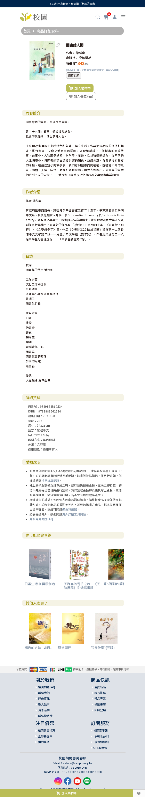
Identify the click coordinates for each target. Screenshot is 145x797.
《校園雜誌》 (102, 742)
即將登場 (100, 710)
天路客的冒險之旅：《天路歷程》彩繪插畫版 (82, 585)
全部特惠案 (45, 736)
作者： (70, 53)
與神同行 (64, 647)
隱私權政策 (45, 716)
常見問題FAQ (46, 687)
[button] (98, 17)
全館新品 (100, 687)
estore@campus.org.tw (77, 763)
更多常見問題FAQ (41, 519)
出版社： (72, 58)
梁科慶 (80, 53)
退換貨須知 (69, 509)
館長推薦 (100, 693)
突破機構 (85, 58)
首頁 (27, 31)
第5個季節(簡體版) (116, 583)
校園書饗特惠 (46, 730)
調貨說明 (73, 75)
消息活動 (44, 710)
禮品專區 (100, 698)
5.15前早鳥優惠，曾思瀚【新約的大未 (72, 4)
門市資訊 (44, 698)
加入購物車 (80, 88)
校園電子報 (100, 730)
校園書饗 (100, 704)
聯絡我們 (44, 693)
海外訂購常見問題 (74, 514)
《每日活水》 (102, 736)
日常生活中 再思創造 (40, 583)
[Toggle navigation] (123, 16)
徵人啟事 (44, 704)
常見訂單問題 (50, 480)
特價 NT (71, 63)
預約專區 (43, 742)
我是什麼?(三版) (103, 647)
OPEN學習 (100, 748)
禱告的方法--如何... (39, 647)
